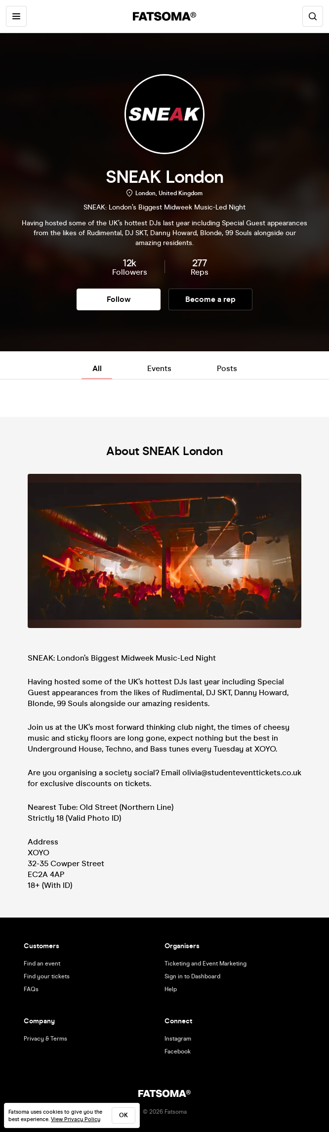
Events (159, 368)
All (97, 368)
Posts (227, 368)
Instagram (177, 1038)
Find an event (42, 963)
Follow (118, 299)
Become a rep (210, 299)
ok (123, 1115)
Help (170, 989)
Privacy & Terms (45, 1038)
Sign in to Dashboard (192, 976)
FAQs (31, 989)
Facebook (177, 1051)
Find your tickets (47, 976)
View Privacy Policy (75, 1119)
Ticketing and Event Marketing (205, 963)
